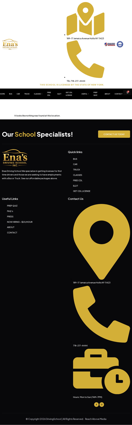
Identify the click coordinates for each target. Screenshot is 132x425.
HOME (2, 94)
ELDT (59, 94)
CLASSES (38, 94)
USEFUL (85, 94)
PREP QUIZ (95, 94)
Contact (118, 94)
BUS (10, 94)
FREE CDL (49, 94)
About (107, 94)
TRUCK (27, 94)
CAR (18, 94)
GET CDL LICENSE (69, 94)
